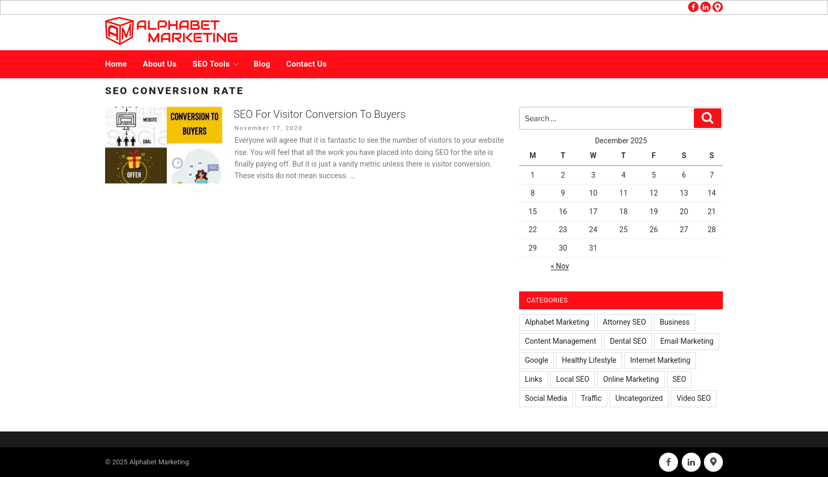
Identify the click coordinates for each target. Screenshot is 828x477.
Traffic (591, 398)
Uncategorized (639, 398)
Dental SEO (628, 341)
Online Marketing (630, 379)
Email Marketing (686, 341)
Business (675, 322)
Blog (261, 64)
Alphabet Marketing (557, 322)
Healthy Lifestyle (589, 360)
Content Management (560, 341)
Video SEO (693, 398)
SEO (679, 379)
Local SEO (572, 379)
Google (536, 360)
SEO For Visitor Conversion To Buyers (319, 114)
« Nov (560, 266)
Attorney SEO (624, 322)
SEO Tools (217, 64)
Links (533, 379)
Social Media (546, 398)
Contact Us (306, 64)
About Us (159, 64)
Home (116, 64)
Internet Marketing (660, 360)
